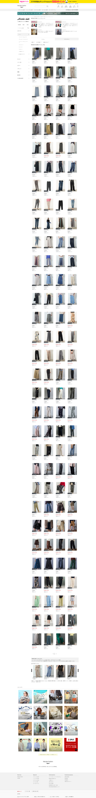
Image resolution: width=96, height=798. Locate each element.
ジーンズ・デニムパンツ (23, 37)
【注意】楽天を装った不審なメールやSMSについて (48, 748)
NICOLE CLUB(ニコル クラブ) (45, 16)
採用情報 (34, 795)
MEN (23, 24)
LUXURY (18, 772)
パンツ (19, 34)
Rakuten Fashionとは (52, 772)
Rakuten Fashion (37, 16)
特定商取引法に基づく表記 (53, 779)
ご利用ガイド (51, 774)
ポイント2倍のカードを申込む (54, 790)
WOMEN (19, 24)
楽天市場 (76, 3)
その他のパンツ (21, 51)
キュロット (21, 49)
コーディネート (66, 39)
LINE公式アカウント (68, 775)
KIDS (27, 24)
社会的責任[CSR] (29, 795)
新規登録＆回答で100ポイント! (62, 3)
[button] (37, 666)
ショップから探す (36, 772)
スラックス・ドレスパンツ (23, 39)
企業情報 (18, 795)
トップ (32, 16)
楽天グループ (71, 3)
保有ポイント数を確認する (69, 790)
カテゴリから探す (36, 774)
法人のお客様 (51, 777)
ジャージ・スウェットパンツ (23, 42)
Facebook (66, 772)
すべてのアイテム (36, 777)
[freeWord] (23, 28)
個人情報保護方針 (23, 795)
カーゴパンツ (21, 44)
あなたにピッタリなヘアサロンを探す (23, 790)
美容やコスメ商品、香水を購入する (39, 790)
